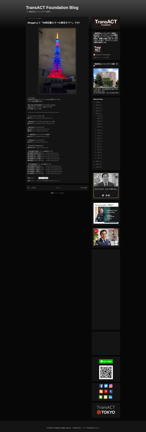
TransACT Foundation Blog (52, 7)
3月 (98, 152)
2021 (97, 161)
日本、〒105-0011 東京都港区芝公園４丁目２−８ (45, 180)
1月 (98, 158)
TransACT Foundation (103, 55)
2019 (97, 167)
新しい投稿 (32, 188)
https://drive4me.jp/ (52, 153)
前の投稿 (84, 188)
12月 (99, 116)
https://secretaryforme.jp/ (54, 168)
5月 (98, 147)
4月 (98, 149)
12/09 (99, 124)
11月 (99, 130)
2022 (97, 113)
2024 (97, 108)
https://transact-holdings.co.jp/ (46, 123)
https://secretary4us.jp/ (54, 173)
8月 (98, 138)
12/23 (99, 118)
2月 (98, 155)
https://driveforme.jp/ (53, 155)
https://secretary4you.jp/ (54, 170)
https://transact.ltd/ (42, 131)
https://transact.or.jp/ (43, 136)
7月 (98, 141)
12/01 (99, 126)
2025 (97, 105)
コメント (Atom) (59, 193)
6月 (98, 144)
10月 (99, 133)
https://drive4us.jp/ (53, 160)
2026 (97, 102)
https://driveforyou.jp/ (54, 158)
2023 (97, 111)
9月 (98, 136)
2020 (97, 164)
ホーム (58, 188)
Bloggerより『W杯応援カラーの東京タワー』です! (54, 22)
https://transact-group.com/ (45, 118)
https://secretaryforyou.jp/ (55, 171)
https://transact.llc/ (42, 142)
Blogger (96, 428)
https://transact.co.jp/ (43, 129)
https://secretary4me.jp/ (54, 166)
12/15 (99, 121)
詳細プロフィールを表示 (101, 57)
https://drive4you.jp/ (53, 157)
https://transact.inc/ (42, 147)
